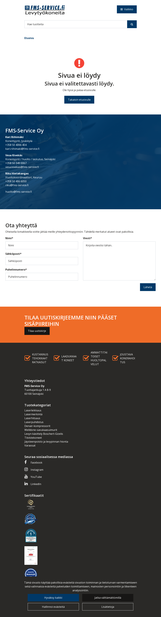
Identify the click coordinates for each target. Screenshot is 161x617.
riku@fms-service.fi (16, 185)
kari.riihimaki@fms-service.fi (22, 149)
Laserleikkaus (32, 410)
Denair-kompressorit (37, 426)
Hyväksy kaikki (53, 597)
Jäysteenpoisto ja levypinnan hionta (46, 441)
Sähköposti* (13, 254)
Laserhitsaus (32, 418)
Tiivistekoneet (33, 437)
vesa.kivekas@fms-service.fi (22, 167)
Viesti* (87, 238)
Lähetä (148, 287)
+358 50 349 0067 (16, 163)
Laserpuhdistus (33, 422)
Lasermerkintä (33, 414)
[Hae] (75, 24)
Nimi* (9, 238)
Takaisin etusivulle (79, 99)
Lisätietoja (107, 607)
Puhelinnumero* (16, 269)
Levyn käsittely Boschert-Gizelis (43, 434)
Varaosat (29, 445)
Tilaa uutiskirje (37, 331)
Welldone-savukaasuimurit (40, 430)
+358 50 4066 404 (16, 145)
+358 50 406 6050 (16, 181)
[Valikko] (127, 9)
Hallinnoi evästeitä (53, 607)
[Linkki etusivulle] (44, 10)
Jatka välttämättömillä (107, 597)
